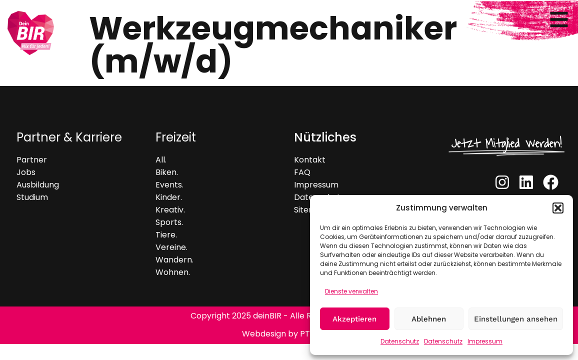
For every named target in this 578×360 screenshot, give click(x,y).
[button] (558, 208)
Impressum (485, 341)
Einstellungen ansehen (516, 319)
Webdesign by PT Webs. (289, 334)
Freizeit (176, 137)
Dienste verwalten (351, 291)
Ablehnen (429, 319)
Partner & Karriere (69, 137)
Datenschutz (399, 341)
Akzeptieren (354, 319)
